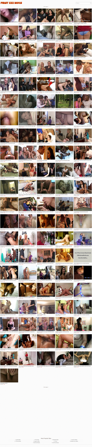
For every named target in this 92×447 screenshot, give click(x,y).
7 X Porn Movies (18, 441)
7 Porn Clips (37, 439)
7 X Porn (55, 441)
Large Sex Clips (37, 441)
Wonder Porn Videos (74, 441)
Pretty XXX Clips (55, 439)
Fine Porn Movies (37, 442)
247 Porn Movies (56, 442)
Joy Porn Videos (74, 439)
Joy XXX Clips (18, 439)
